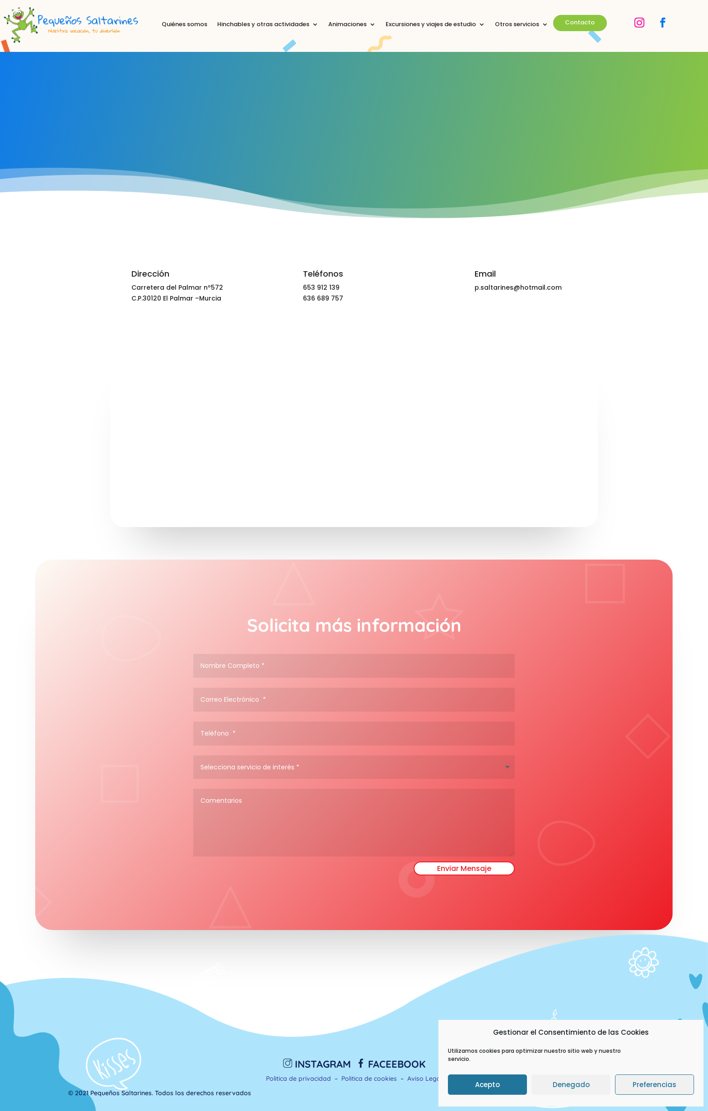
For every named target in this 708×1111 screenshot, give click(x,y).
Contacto (580, 22)
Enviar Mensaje (464, 868)
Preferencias (654, 1084)
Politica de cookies (369, 1078)
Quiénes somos (184, 24)
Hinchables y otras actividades (263, 24)
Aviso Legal (424, 1078)
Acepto (487, 1084)
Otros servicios (517, 24)
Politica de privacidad (298, 1078)
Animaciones (347, 24)
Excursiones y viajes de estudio (431, 24)
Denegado (571, 1084)
